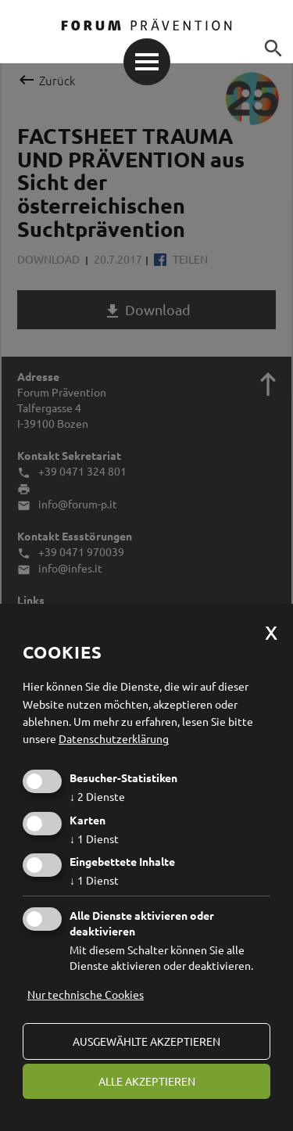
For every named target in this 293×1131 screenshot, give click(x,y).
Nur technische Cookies (85, 994)
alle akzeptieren (146, 1081)
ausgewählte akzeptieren (146, 1041)
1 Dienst (94, 838)
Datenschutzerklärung (114, 738)
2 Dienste (97, 796)
